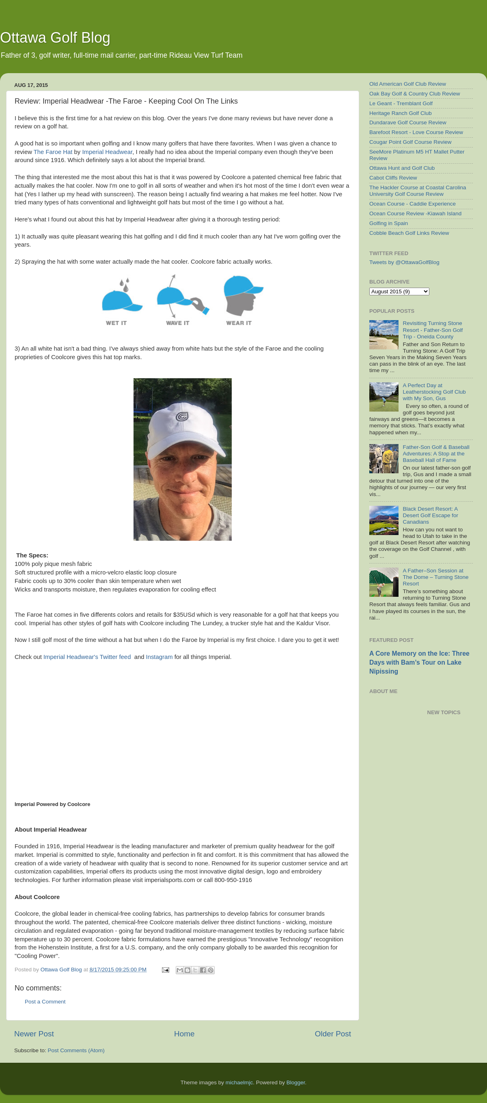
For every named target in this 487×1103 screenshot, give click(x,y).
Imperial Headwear (107, 152)
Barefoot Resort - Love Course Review (416, 132)
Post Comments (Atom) (76, 1050)
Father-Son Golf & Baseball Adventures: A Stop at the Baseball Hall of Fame (436, 453)
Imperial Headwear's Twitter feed (87, 657)
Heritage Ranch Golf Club (400, 113)
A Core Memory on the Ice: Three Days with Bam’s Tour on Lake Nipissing (419, 662)
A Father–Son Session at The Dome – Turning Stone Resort (435, 577)
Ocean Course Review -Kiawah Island (415, 213)
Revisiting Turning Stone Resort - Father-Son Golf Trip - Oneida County (433, 329)
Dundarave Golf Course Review (407, 122)
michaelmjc (239, 1082)
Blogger (296, 1082)
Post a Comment (45, 1002)
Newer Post (34, 1033)
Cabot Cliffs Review (393, 178)
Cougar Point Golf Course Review (410, 142)
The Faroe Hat (53, 152)
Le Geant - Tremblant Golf (401, 103)
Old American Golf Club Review (407, 84)
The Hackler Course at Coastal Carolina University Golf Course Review (417, 190)
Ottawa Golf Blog (55, 37)
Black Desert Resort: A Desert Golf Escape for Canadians (430, 515)
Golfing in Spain (388, 223)
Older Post (333, 1033)
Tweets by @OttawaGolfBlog (404, 262)
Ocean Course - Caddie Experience (412, 204)
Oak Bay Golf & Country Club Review (414, 94)
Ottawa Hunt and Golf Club (402, 168)
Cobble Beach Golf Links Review (409, 233)
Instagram (159, 657)
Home (184, 1033)
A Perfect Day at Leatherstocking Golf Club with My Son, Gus (434, 391)
